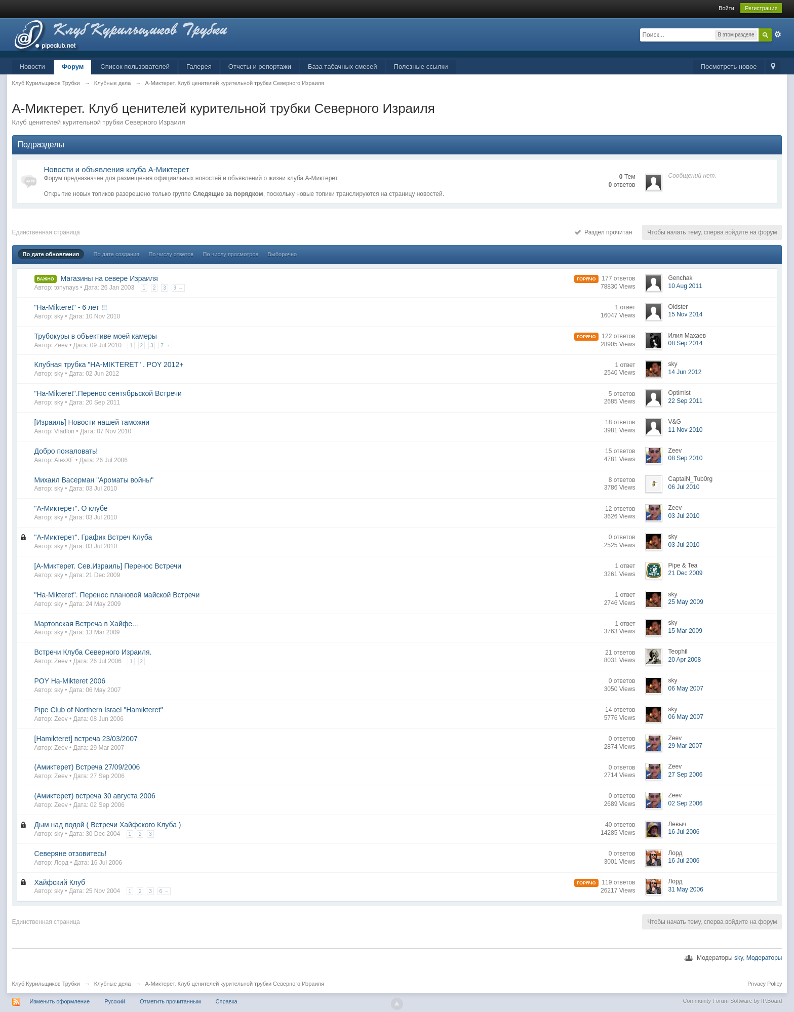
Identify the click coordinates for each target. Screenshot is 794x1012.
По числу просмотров (230, 254)
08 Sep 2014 (685, 343)
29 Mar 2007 (685, 745)
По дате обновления (51, 254)
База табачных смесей (342, 66)
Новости (32, 66)
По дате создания (116, 254)
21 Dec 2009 (685, 573)
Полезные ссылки (421, 66)
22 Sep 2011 (685, 400)
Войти (726, 8)
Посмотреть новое (729, 66)
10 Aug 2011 (685, 286)
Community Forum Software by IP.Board (732, 1001)
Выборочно (282, 254)
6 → (164, 891)
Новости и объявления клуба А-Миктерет (116, 169)
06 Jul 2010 (683, 487)
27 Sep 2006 (685, 774)
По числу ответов (170, 254)
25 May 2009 (685, 601)
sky (738, 957)
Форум (73, 66)
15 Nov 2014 (685, 314)
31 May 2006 (685, 889)
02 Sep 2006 (685, 803)
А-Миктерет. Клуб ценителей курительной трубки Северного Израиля (234, 984)
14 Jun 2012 (684, 372)
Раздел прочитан (603, 232)
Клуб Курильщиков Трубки (46, 984)
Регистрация (761, 8)
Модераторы (764, 957)
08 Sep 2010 (685, 458)
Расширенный (778, 34)
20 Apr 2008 (684, 659)
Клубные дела (112, 984)
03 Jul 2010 (683, 515)
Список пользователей (135, 66)
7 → (165, 345)
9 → (178, 288)
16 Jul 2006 (683, 831)
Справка (226, 1001)
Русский (114, 1001)
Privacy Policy (764, 984)
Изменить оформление (60, 1001)
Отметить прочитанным (170, 1001)
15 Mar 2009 (685, 630)
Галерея (199, 66)
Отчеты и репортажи (259, 66)
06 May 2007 (685, 688)
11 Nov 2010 (685, 429)
